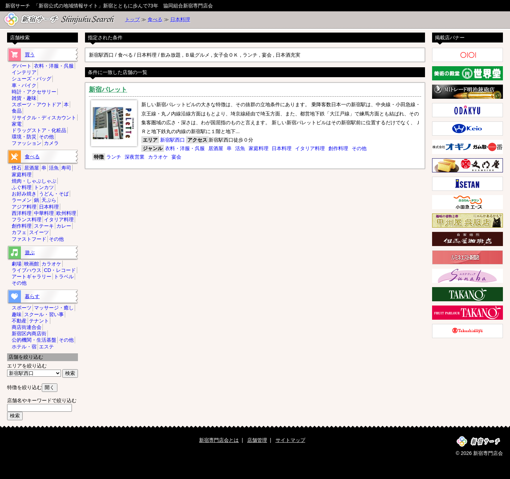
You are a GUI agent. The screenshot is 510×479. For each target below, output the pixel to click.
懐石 (17, 168)
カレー (63, 226)
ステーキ (44, 226)
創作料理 (338, 148)
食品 (17, 111)
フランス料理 (26, 219)
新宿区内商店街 (29, 333)
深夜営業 (134, 157)
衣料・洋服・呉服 (185, 148)
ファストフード (29, 239)
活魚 (240, 148)
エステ (46, 346)
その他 (359, 148)
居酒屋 (215, 148)
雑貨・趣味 (24, 98)
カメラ (51, 143)
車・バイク (24, 85)
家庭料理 (258, 148)
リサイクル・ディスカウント (44, 117)
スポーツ (22, 307)
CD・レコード (60, 270)
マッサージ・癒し (54, 307)
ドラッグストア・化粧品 (39, 130)
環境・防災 (24, 136)
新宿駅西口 (172, 140)
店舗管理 (257, 440)
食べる (155, 19)
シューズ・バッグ (31, 78)
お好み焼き (24, 193)
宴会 (176, 157)
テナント (39, 321)
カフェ (19, 232)
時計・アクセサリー (34, 92)
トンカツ (44, 187)
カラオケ (158, 157)
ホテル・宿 (24, 346)
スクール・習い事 (44, 314)
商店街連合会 (26, 327)
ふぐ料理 (22, 187)
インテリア (24, 72)
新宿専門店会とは (219, 440)
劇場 (17, 264)
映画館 (31, 264)
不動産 (19, 321)
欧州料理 (66, 213)
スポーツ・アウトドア (36, 104)
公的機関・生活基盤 (34, 340)
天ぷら (48, 200)
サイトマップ (290, 440)
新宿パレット (108, 89)
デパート (22, 66)
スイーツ (39, 232)
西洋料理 (22, 213)
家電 (17, 124)
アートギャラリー (31, 276)
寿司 (66, 168)
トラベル (64, 276)
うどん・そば (54, 193)
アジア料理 (24, 207)
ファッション (26, 143)
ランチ (113, 157)
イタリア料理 (310, 148)
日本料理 (180, 19)
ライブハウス (26, 270)
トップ (132, 19)
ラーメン (22, 200)
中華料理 (44, 213)
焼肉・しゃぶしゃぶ (34, 181)
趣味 (17, 314)
